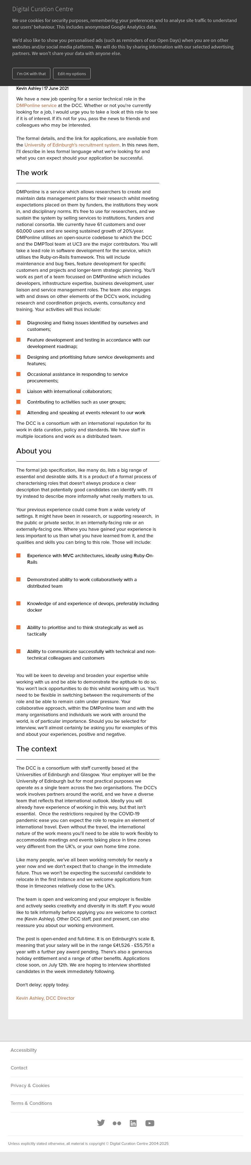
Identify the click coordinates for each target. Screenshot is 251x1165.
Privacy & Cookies (30, 1085)
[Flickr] (116, 1123)
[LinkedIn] (133, 1123)
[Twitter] (101, 1123)
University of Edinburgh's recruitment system (72, 145)
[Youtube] (149, 1123)
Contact (19, 1068)
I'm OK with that (31, 73)
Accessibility (24, 1050)
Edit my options (72, 73)
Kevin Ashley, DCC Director (45, 998)
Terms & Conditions (31, 1103)
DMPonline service (36, 105)
